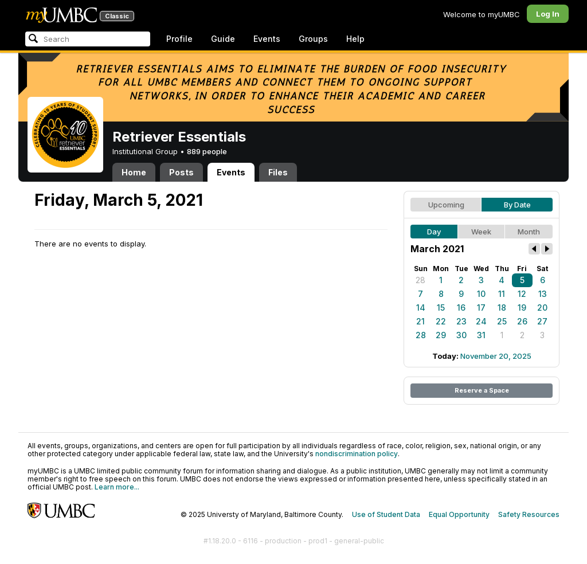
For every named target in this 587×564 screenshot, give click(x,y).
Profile (179, 39)
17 (481, 307)
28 (420, 280)
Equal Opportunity (459, 514)
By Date (517, 204)
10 (481, 294)
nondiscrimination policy (356, 453)
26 (522, 321)
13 (542, 294)
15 (441, 307)
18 (502, 307)
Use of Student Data (386, 514)
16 (461, 307)
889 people (207, 151)
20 (542, 307)
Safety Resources (528, 514)
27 (542, 321)
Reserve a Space (482, 390)
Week (481, 231)
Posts (181, 172)
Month (529, 231)
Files (278, 172)
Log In (547, 13)
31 (481, 335)
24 (481, 321)
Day (434, 231)
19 (522, 307)
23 (461, 321)
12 (522, 294)
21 (420, 321)
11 (501, 294)
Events (266, 39)
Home (134, 172)
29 (441, 335)
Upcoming (446, 204)
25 (502, 321)
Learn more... (117, 487)
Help (355, 39)
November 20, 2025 (495, 356)
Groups (313, 39)
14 (420, 307)
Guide (223, 39)
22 (441, 321)
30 (461, 335)
